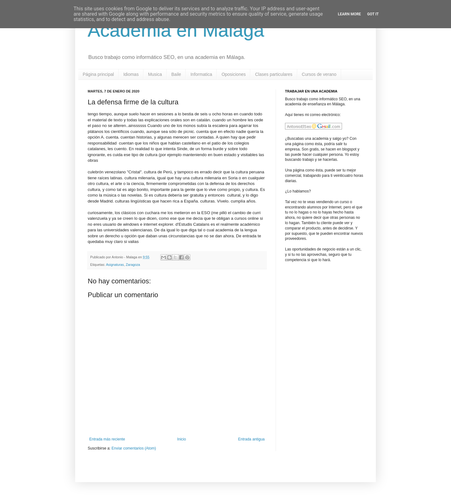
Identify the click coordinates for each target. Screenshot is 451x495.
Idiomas (131, 74)
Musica (155, 74)
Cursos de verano (319, 74)
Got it (373, 14)
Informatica (201, 74)
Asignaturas (115, 264)
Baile (176, 74)
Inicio (181, 439)
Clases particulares (273, 74)
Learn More (349, 14)
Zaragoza (133, 264)
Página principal (98, 74)
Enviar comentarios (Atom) (133, 448)
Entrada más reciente (107, 439)
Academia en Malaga (176, 30)
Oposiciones (233, 74)
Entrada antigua (251, 439)
